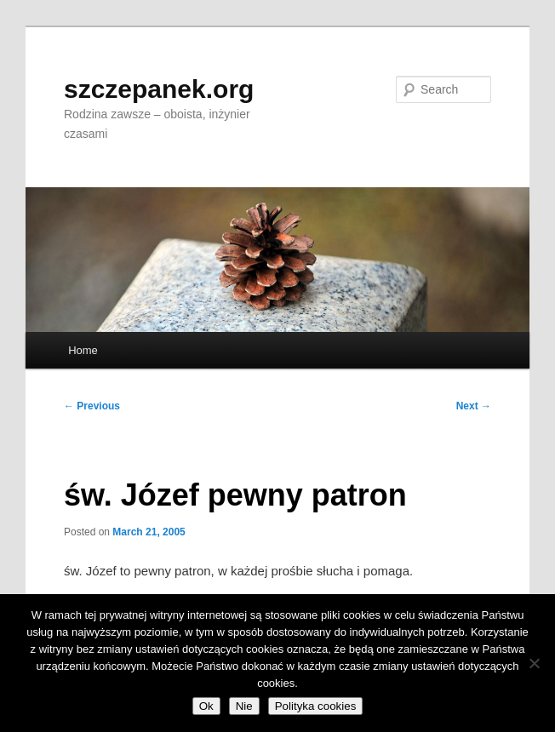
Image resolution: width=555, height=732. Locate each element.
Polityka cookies (316, 706)
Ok (206, 706)
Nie (244, 706)
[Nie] (533, 663)
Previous (92, 406)
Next (473, 406)
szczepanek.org (159, 89)
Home (83, 350)
